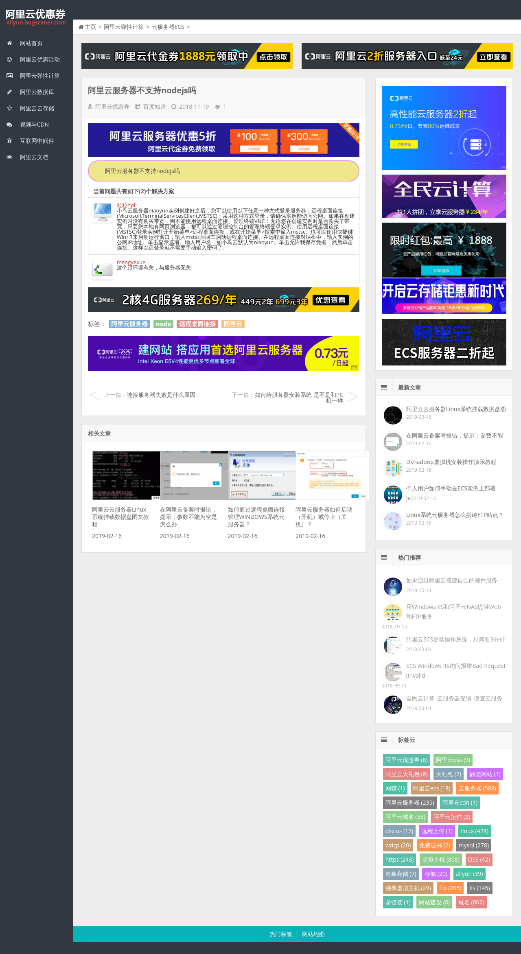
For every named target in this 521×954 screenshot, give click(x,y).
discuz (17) (399, 831)
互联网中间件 (30, 140)
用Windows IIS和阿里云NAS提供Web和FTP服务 (453, 611)
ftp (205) (450, 888)
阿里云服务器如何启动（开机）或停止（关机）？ (324, 516)
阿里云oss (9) (453, 760)
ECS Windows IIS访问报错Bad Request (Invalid (456, 670)
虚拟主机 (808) (441, 859)
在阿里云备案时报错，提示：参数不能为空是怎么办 (188, 516)
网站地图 (313, 934)
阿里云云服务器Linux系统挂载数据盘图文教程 (120, 516)
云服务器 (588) (477, 788)
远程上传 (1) (437, 831)
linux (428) (474, 831)
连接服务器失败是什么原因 (161, 394)
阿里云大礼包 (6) (406, 774)
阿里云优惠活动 (33, 59)
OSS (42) (479, 859)
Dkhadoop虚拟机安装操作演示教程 (451, 462)
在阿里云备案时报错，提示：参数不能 (454, 435)
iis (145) (480, 888)
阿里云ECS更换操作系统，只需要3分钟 (455, 639)
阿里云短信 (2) (451, 817)
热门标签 (280, 934)
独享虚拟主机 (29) (408, 888)
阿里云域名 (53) (405, 817)
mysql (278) (473, 845)
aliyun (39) (469, 873)
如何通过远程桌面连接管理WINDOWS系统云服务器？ (256, 516)
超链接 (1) (398, 902)
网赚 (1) (395, 788)
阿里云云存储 (30, 108)
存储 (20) (436, 873)
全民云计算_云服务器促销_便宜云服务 (454, 698)
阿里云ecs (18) (431, 788)
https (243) (399, 859)
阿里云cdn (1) (459, 802)
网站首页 (24, 43)
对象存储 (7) (400, 873)
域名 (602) (471, 902)
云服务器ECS (168, 27)
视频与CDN (27, 124)
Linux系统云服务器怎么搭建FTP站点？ (455, 515)
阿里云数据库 (30, 92)
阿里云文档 (27, 157)
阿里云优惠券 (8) (406, 760)
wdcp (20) (398, 845)
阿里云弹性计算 (33, 75)
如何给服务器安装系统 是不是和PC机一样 (299, 397)
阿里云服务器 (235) (409, 802)
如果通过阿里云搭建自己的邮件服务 (451, 580)
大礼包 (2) (448, 774)
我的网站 (36, 18)
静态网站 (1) (485, 774)
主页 (90, 27)
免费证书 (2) (434, 845)
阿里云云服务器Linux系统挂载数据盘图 (456, 409)
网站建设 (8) (434, 902)
